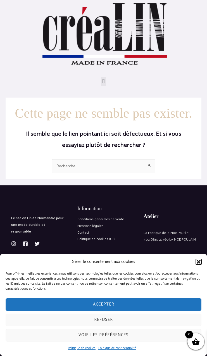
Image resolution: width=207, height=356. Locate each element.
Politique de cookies (82, 348)
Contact (83, 233)
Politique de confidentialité (117, 348)
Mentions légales (90, 226)
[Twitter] (37, 243)
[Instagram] (13, 243)
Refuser (103, 319)
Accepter (103, 304)
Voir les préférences (103, 334)
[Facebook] (25, 243)
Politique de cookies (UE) (96, 239)
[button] (198, 262)
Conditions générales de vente (100, 219)
